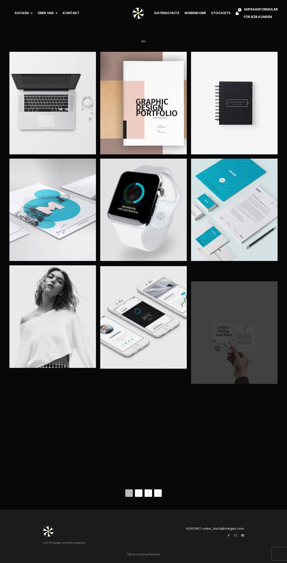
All (143, 41)
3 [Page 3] (148, 493)
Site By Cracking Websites (143, 554)
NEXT (158, 493)
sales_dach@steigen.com (223, 528)
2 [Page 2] (139, 493)
